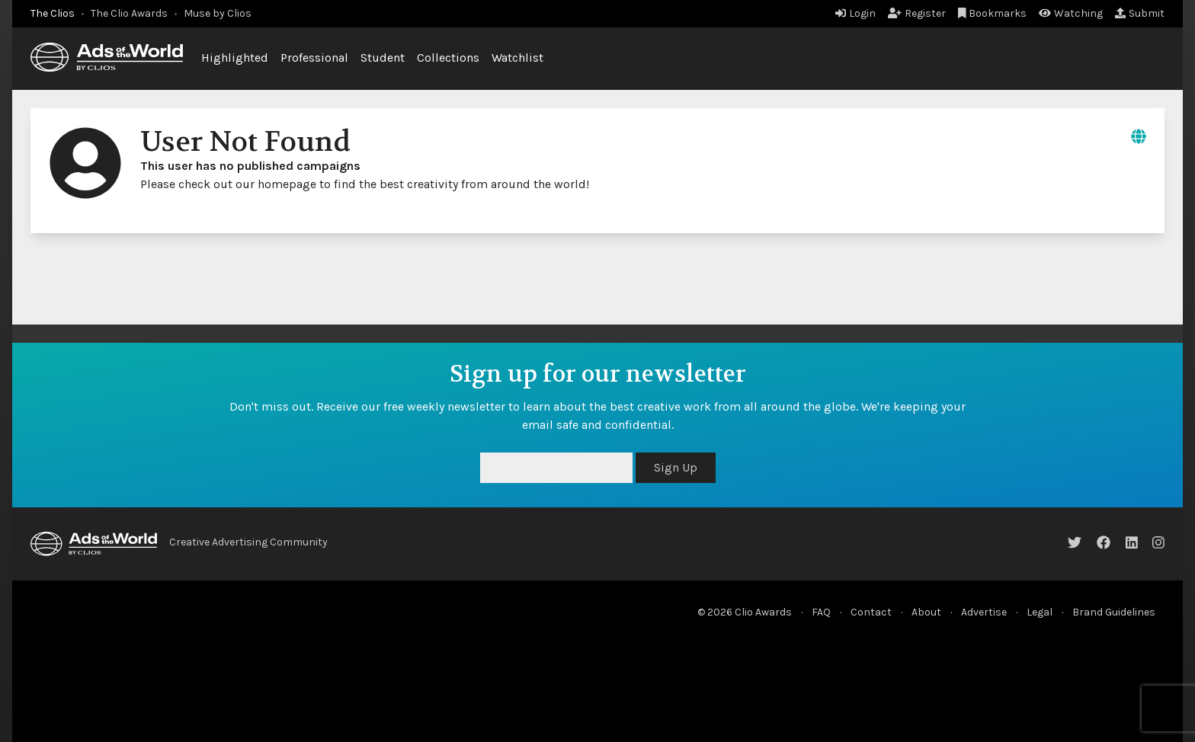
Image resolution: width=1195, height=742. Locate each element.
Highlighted (234, 57)
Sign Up (675, 467)
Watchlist (517, 57)
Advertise (984, 612)
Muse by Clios (217, 13)
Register (917, 13)
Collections (448, 57)
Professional (314, 57)
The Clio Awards (129, 13)
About (926, 612)
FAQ (821, 612)
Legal (1039, 612)
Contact (871, 612)
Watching (1071, 13)
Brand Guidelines (1113, 612)
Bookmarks (992, 13)
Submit (1140, 13)
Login (855, 13)
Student (382, 57)
